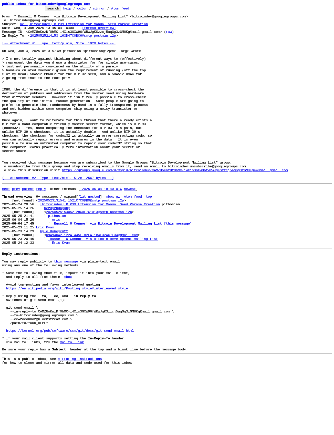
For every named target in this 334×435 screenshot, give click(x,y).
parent (28, 224)
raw (169, 37)
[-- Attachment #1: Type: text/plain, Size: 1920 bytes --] (59, 50)
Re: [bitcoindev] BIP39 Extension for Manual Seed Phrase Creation (84, 27)
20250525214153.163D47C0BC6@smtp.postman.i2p (73, 41)
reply (41, 224)
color (90, 9)
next (6, 224)
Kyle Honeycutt (54, 274)
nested (94, 233)
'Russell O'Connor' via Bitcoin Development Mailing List (103, 284)
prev (16, 224)
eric (56, 261)
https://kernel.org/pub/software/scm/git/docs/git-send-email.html (70, 392)
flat (82, 233)
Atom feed (128, 9)
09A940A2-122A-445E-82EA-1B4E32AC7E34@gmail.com (92, 279)
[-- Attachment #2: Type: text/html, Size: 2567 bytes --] (58, 212)
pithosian (57, 256)
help (75, 9)
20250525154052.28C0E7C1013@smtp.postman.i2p (89, 251)
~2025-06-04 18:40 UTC (101, 224)
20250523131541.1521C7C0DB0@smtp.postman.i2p (81, 238)
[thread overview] (99, 32)
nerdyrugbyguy (57, 247)
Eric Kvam (45, 270)
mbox (68, 328)
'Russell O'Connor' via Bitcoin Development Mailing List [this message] (122, 265)
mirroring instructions (80, 424)
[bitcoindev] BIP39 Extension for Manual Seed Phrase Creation (100, 242)
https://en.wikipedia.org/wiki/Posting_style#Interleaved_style (67, 342)
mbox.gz (113, 233)
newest (130, 224)
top (149, 233)
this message (66, 309)
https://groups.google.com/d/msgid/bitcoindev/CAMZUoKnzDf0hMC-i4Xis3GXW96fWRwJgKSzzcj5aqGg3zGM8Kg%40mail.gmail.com (175, 203)
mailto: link (72, 406)
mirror (107, 9)
